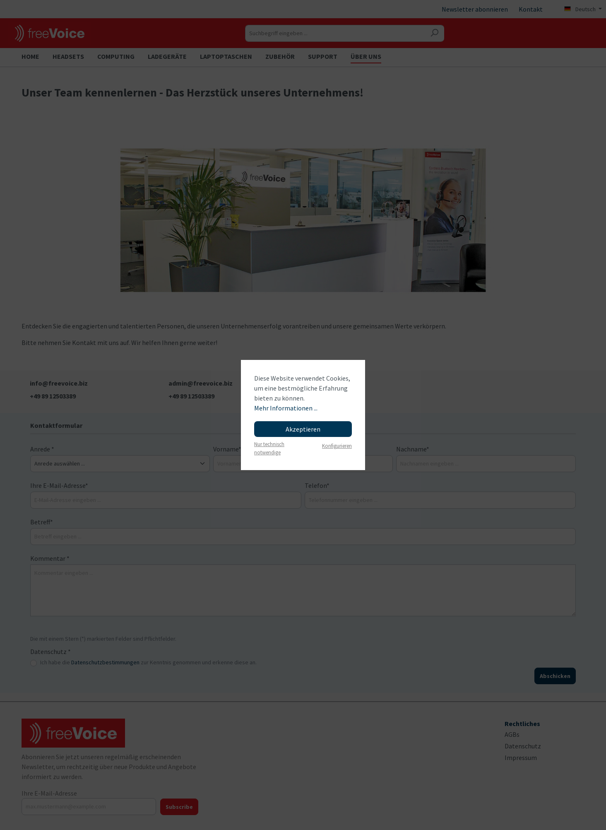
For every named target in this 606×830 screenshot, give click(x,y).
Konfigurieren (337, 445)
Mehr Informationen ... (285, 408)
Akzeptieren (303, 429)
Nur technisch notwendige (269, 448)
